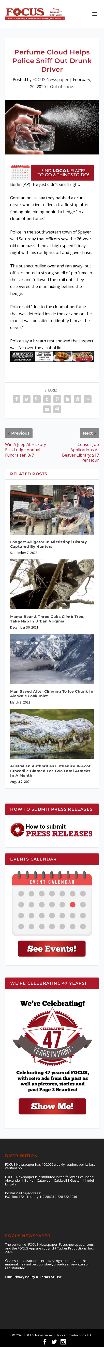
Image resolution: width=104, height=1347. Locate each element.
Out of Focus (62, 86)
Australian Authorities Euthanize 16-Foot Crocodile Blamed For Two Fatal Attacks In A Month (50, 770)
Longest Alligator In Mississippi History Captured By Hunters (48, 544)
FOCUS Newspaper (51, 79)
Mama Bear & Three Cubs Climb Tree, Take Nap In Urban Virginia (47, 618)
